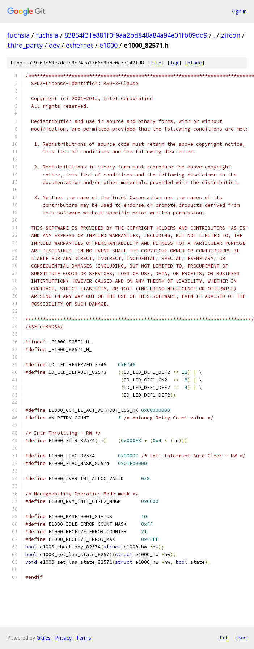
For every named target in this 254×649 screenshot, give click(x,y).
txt (223, 637)
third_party (25, 45)
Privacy (63, 637)
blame (194, 63)
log (174, 63)
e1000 (109, 45)
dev (54, 45)
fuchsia (18, 35)
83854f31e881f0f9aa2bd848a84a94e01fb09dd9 (135, 35)
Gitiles (44, 637)
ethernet (79, 45)
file (155, 63)
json (241, 637)
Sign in (239, 11)
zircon (230, 35)
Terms (83, 637)
